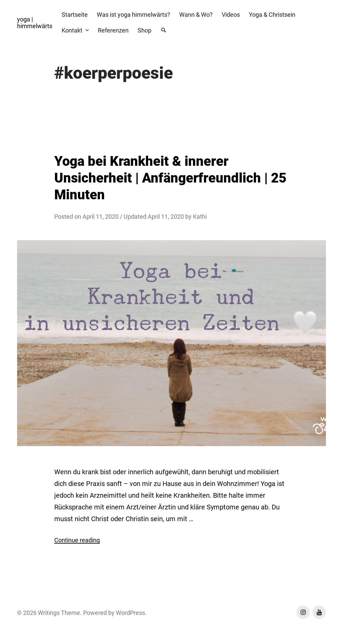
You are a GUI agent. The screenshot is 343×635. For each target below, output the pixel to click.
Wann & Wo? (196, 14)
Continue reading (77, 540)
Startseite (75, 14)
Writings (49, 612)
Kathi (200, 216)
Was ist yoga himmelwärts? (133, 14)
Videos (231, 14)
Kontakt (72, 30)
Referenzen (113, 30)
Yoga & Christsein (272, 14)
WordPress (130, 612)
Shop (144, 30)
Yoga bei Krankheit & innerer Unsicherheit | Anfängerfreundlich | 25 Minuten (170, 178)
